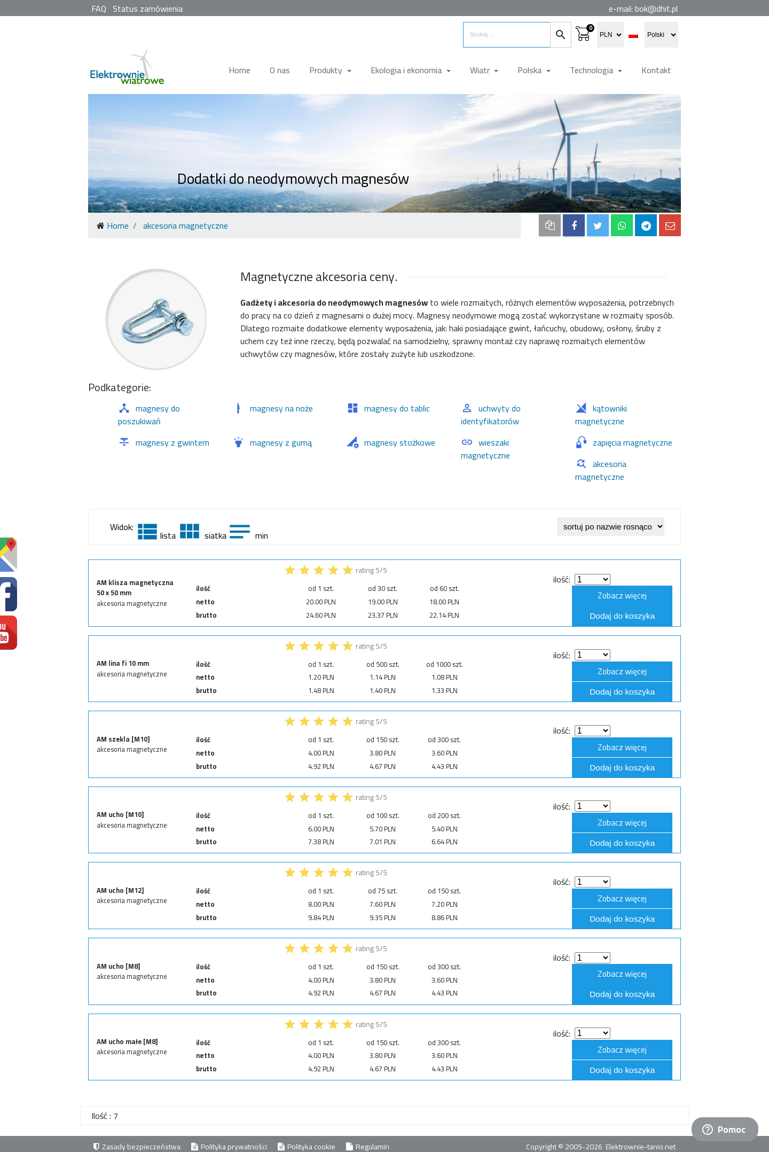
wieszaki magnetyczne (485, 448)
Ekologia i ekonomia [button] (407, 70)
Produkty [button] (326, 70)
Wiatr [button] (481, 70)
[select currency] (610, 35)
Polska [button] (530, 70)
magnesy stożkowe (391, 442)
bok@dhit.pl (656, 9)
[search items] (507, 35)
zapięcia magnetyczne (623, 442)
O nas (280, 70)
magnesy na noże (272, 408)
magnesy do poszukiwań (149, 414)
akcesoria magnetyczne (600, 470)
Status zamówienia (148, 9)
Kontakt (656, 70)
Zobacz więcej (628, 596)
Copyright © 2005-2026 (565, 1141)
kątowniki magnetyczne (601, 414)
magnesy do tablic (388, 408)
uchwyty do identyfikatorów (491, 414)
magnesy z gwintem (163, 442)
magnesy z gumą (272, 442)
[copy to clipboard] (550, 225)
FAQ (98, 9)
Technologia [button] (592, 70)
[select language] (661, 35)
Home (239, 70)
